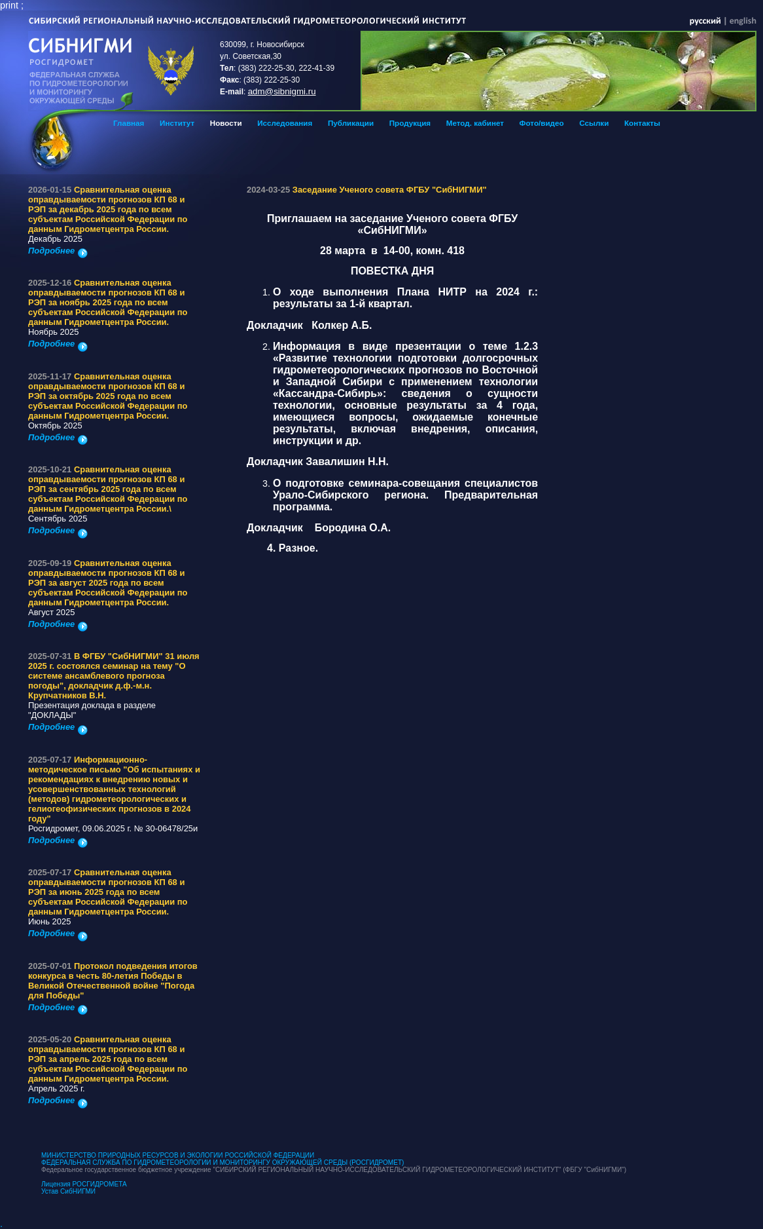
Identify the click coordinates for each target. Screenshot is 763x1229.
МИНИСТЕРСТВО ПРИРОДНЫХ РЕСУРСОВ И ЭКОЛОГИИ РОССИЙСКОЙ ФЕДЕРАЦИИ (177, 1155)
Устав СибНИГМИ (68, 1191)
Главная (128, 123)
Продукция (410, 123)
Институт (177, 123)
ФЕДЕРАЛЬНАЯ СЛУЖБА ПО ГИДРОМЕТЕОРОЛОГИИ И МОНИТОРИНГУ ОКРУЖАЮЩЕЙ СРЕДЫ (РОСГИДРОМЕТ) (222, 1162)
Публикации (351, 123)
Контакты (642, 123)
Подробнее (58, 250)
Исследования (284, 123)
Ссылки (594, 123)
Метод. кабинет (475, 123)
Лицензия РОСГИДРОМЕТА (84, 1184)
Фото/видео (542, 123)
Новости (226, 123)
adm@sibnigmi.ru (282, 91)
